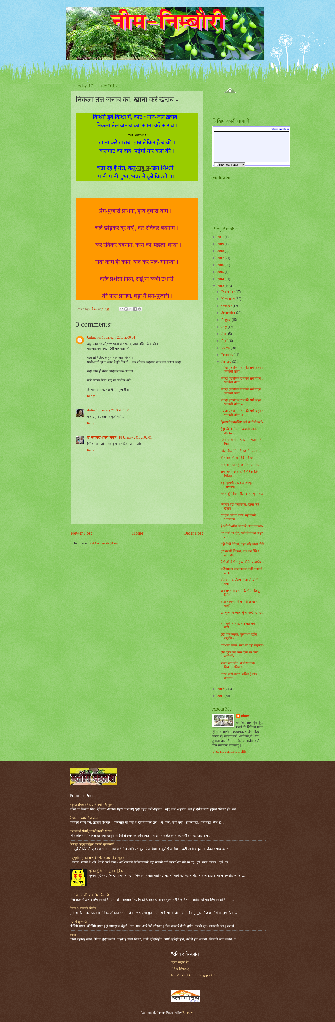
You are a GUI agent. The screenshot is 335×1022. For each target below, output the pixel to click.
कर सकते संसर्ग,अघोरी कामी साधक (91, 831)
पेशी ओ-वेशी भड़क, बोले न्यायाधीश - (242, 562)
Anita (91, 410)
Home (137, 533)
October (227, 306)
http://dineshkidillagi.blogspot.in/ (193, 975)
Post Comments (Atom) (104, 543)
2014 (221, 279)
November (228, 299)
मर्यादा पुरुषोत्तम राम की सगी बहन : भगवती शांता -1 (242, 413)
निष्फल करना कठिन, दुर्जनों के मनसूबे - (93, 844)
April (225, 341)
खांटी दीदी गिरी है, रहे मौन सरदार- (241, 451)
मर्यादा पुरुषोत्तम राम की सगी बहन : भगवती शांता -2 (242, 402)
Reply (91, 396)
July (224, 327)
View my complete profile (229, 751)
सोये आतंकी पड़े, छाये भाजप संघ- (240, 465)
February (227, 354)
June (224, 333)
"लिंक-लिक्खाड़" (181, 969)
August (226, 320)
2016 (221, 265)
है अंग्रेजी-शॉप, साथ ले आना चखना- (242, 526)
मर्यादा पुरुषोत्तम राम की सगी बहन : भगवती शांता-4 (242, 369)
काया (73, 935)
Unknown (94, 337)
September (228, 312)
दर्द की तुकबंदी (78, 921)
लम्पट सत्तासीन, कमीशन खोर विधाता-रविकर (238, 665)
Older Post (193, 533)
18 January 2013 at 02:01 (135, 437)
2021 (221, 237)
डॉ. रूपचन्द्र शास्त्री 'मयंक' (102, 437)
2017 (221, 258)
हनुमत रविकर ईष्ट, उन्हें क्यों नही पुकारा (93, 805)
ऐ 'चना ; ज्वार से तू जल (84, 818)
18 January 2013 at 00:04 (118, 337)
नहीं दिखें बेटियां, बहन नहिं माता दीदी (242, 544)
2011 (221, 696)
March (225, 348)
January (226, 362)
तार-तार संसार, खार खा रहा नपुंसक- (242, 645)
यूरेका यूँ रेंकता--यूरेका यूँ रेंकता (107, 871)
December (228, 291)
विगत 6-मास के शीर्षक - (84, 908)
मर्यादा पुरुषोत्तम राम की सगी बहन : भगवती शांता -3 (242, 391)
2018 (221, 251)
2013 (221, 286)
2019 (221, 244)
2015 (221, 272)
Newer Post (81, 533)
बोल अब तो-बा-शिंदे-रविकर (237, 458)
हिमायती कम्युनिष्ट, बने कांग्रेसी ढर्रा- (242, 422)
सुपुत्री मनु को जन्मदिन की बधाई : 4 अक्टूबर (98, 857)
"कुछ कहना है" (180, 962)
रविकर (245, 716)
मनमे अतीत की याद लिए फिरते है (89, 895)
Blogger (187, 1012)
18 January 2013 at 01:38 (112, 410)
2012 (221, 689)
